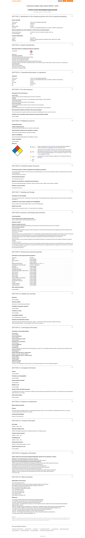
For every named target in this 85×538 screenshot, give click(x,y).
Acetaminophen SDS (28, 528)
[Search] (53, 1)
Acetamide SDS (35, 528)
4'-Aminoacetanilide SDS (34, 530)
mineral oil (43, 153)
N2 (40, 157)
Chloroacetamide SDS (15, 530)
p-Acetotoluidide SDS (54, 528)
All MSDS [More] (70, 0)
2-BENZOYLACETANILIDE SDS (17, 528)
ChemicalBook (16, 1)
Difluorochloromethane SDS (64, 528)
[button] (60, 1)
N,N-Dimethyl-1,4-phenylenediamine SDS (47, 530)
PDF (64, 0)
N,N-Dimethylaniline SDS (24, 530)
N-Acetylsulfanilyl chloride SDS (44, 528)
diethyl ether (50, 147)
